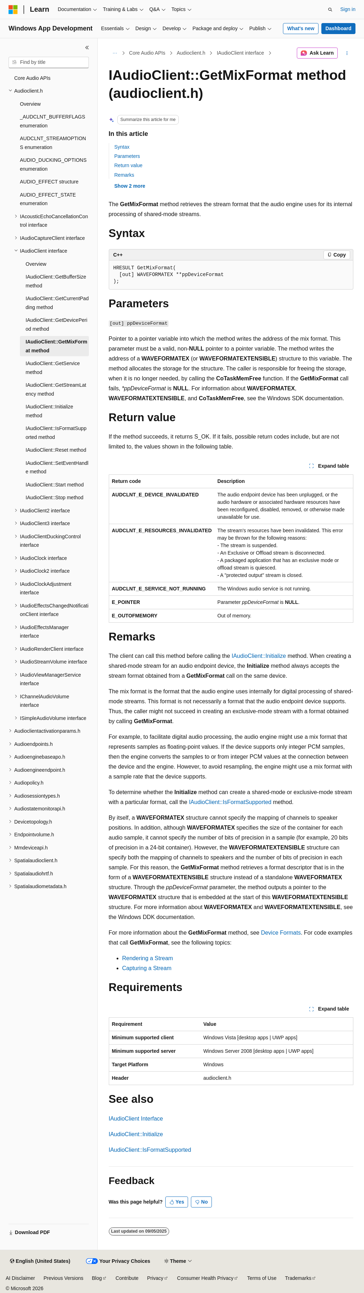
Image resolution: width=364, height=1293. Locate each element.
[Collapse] (87, 47)
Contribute (127, 1278)
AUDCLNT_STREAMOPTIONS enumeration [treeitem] (53, 143)
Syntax (122, 147)
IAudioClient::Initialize (258, 656)
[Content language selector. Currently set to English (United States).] (40, 1261)
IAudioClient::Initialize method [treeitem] (49, 411)
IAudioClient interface (240, 53)
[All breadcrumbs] (115, 53)
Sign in (347, 9)
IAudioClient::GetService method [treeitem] (53, 368)
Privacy (155, 1278)
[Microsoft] (13, 9)
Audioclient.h (191, 53)
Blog (97, 1278)
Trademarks (298, 1278)
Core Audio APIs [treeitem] (32, 78)
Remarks (124, 175)
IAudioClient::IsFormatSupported (230, 802)
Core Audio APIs (147, 53)
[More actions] (347, 53)
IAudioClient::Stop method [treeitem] (55, 497)
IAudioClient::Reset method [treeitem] (56, 450)
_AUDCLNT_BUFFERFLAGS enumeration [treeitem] (52, 121)
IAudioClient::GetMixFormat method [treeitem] (56, 346)
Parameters (127, 156)
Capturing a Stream (147, 968)
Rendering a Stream (147, 958)
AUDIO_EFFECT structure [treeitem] (49, 182)
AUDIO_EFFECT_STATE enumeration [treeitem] (48, 199)
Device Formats (281, 933)
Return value (128, 165)
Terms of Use (261, 1278)
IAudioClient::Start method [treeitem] (55, 485)
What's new (300, 28)
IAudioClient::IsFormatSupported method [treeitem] (56, 432)
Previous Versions (63, 1278)
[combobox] (49, 62)
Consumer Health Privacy (205, 1278)
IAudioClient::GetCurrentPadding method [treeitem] (57, 303)
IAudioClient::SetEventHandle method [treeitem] (57, 467)
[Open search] (330, 9)
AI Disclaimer (20, 1278)
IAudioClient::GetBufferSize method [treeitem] (56, 281)
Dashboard (338, 28)
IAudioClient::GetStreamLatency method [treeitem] (56, 389)
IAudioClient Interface (136, 1119)
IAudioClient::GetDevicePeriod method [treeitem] (56, 324)
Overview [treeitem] (30, 104)
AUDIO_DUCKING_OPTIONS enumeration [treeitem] (53, 164)
